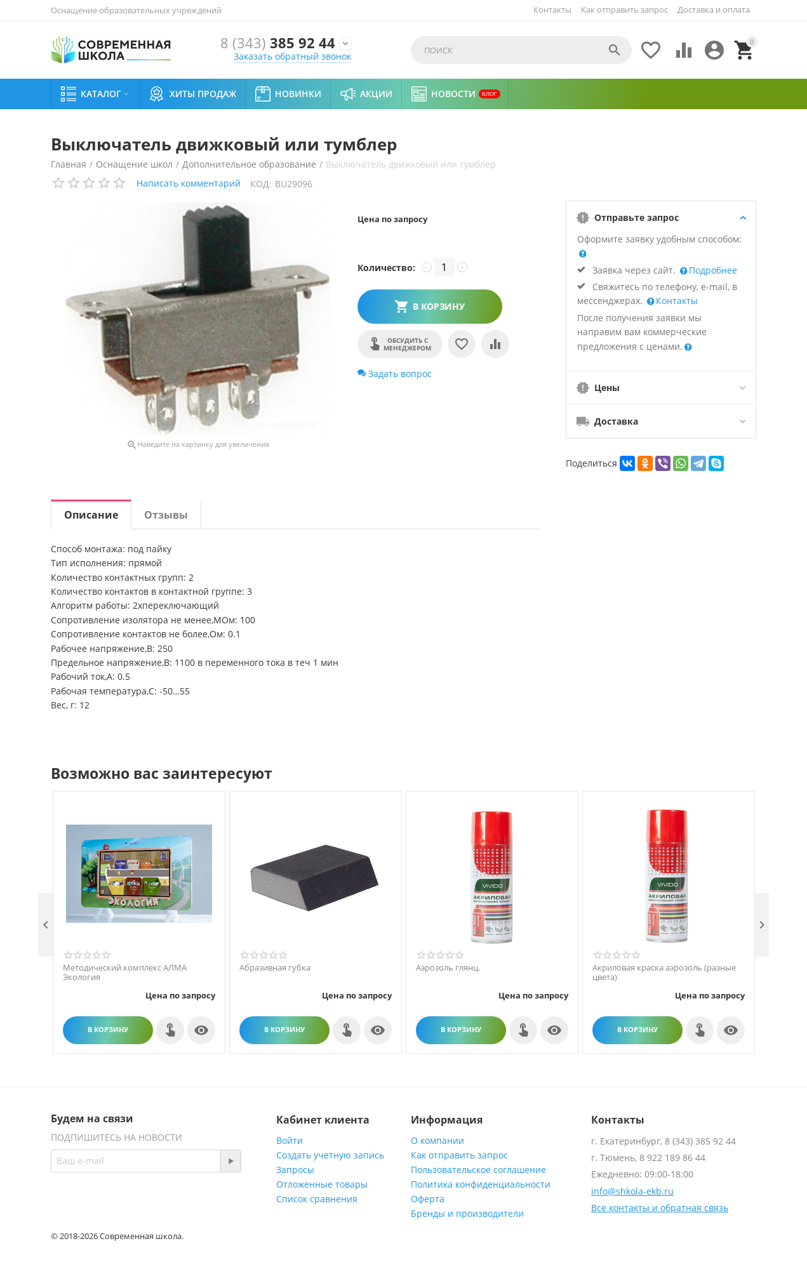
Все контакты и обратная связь (659, 1208)
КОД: (261, 184)
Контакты (552, 9)
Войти (289, 1140)
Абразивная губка (274, 968)
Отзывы (166, 515)
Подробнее (711, 270)
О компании (437, 1140)
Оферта (427, 1199)
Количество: (386, 268)
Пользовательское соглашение (478, 1170)
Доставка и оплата (713, 9)
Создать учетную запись (330, 1155)
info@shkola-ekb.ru (632, 1191)
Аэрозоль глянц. (448, 968)
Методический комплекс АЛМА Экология (125, 973)
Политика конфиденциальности (480, 1184)
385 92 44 (277, 43)
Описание (91, 515)
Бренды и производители (467, 1213)
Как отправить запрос (624, 9)
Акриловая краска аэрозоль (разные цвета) (664, 973)
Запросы (295, 1170)
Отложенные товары (322, 1184)
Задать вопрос (394, 374)
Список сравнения (316, 1199)
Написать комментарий (189, 183)
